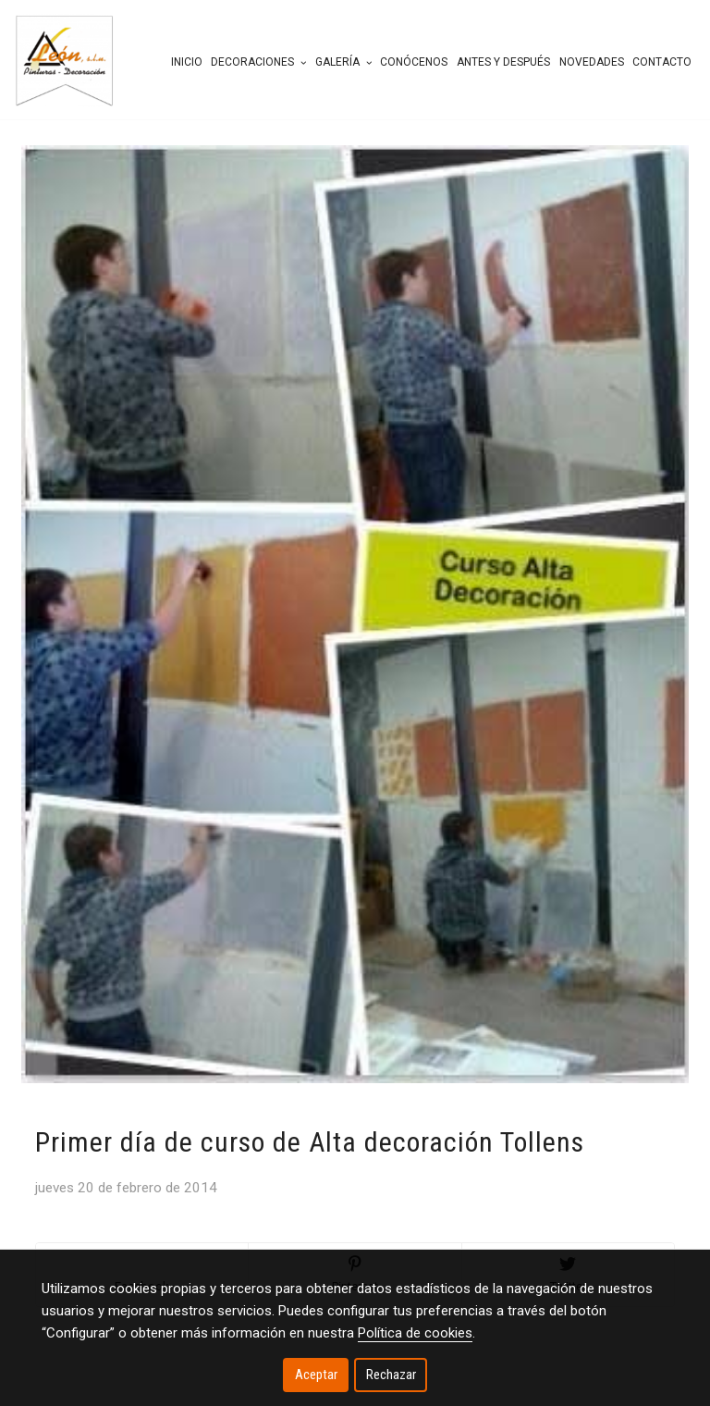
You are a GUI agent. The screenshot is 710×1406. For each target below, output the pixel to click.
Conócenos (413, 62)
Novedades (591, 62)
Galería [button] (343, 62)
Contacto (662, 62)
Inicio (186, 62)
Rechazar (391, 1374)
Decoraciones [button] (258, 62)
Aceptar (316, 1374)
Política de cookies (415, 1333)
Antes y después (503, 62)
